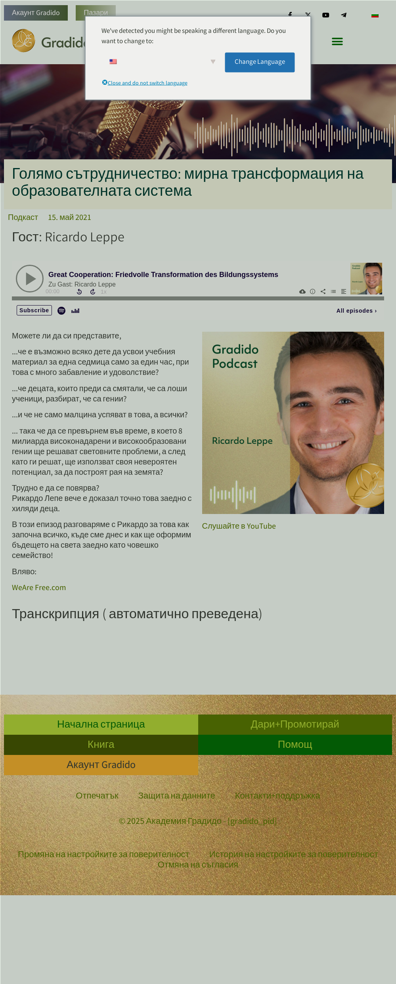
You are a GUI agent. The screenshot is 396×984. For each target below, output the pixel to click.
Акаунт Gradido (36, 13)
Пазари (96, 13)
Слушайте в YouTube (239, 527)
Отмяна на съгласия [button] (198, 866)
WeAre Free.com (39, 588)
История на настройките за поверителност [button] (293, 855)
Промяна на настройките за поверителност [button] (103, 855)
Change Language (260, 62)
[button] (337, 41)
